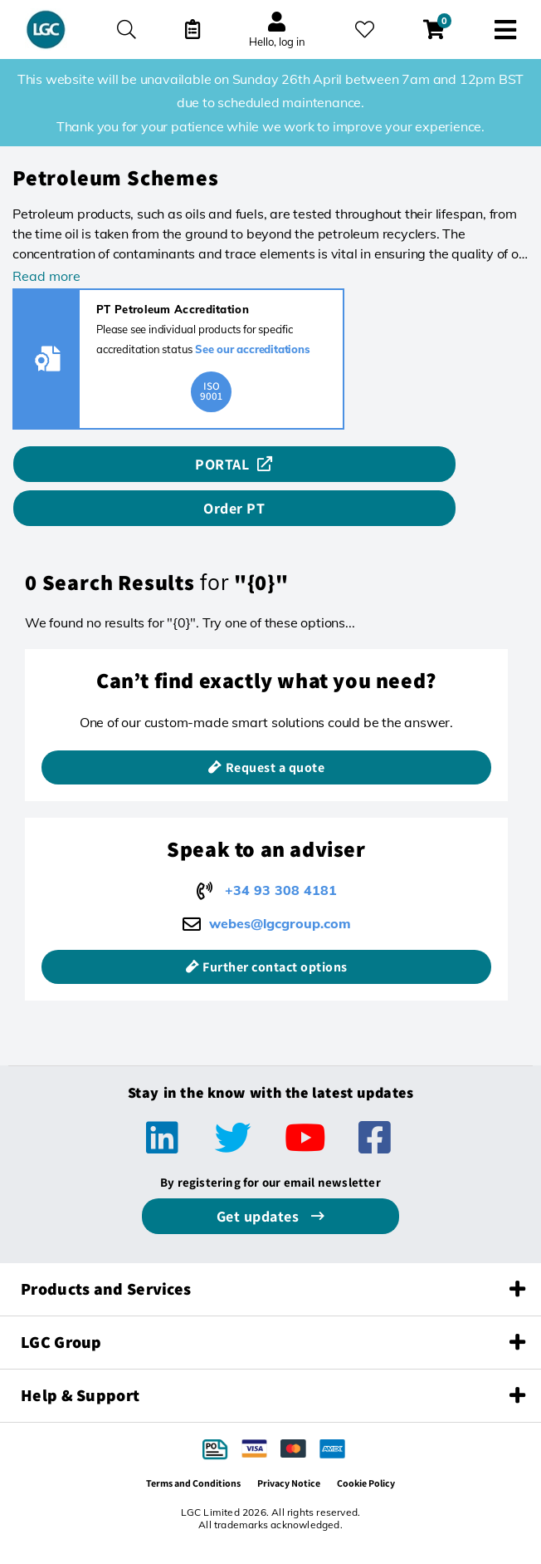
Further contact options (275, 967)
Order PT (234, 508)
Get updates (260, 1216)
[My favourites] (364, 29)
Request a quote (275, 767)
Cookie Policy (366, 1483)
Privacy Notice (288, 1483)
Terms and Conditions (193, 1483)
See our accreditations (252, 349)
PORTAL (222, 464)
